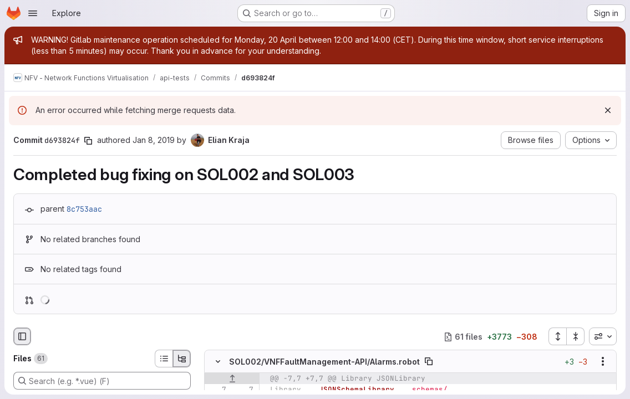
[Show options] (602, 361)
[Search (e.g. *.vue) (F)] (102, 381)
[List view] (163, 358)
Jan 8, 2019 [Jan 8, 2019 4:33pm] (154, 140)
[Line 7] (216, 389)
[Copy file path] (428, 361)
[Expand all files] (557, 336)
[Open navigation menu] (33, 13)
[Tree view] (182, 358)
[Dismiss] (607, 110)
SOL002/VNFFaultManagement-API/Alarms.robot (324, 361)
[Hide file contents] (218, 361)
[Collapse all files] (576, 336)
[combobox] (603, 336)
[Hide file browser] (22, 336)
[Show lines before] (232, 378)
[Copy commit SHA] (88, 140)
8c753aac (84, 209)
